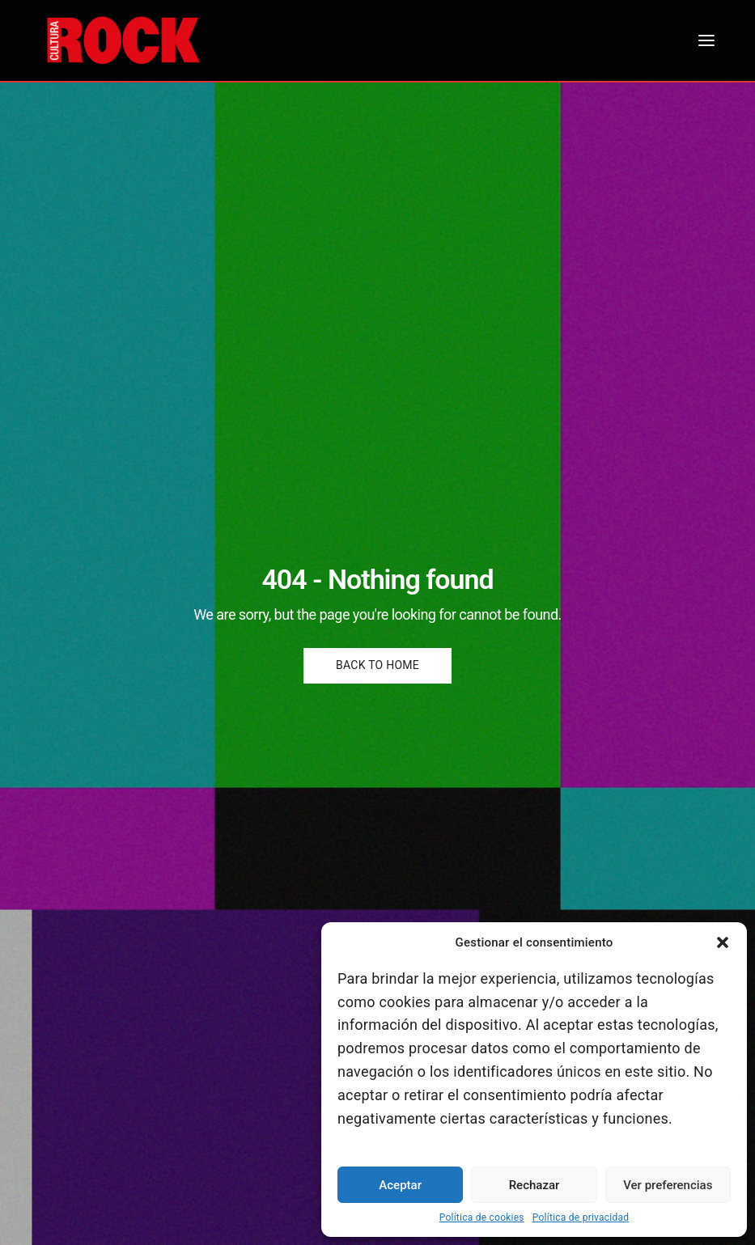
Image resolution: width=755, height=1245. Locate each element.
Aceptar (400, 1185)
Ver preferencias (667, 1185)
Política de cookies (481, 1217)
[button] (723, 942)
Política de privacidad (581, 1217)
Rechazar (534, 1185)
